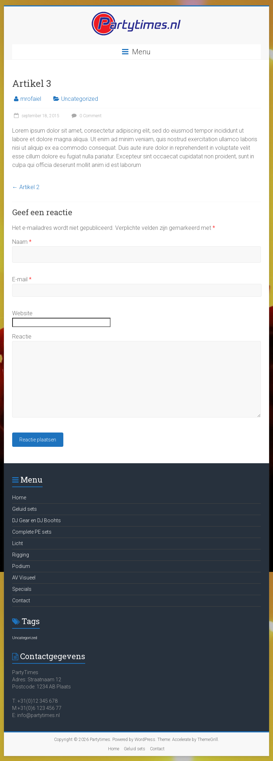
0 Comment (86, 115)
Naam (21, 241)
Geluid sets (24, 509)
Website (22, 313)
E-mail (21, 279)
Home (19, 497)
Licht (17, 543)
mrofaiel (30, 98)
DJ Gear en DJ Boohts (36, 520)
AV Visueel (23, 577)
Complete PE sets (32, 532)
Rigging (20, 555)
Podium (21, 566)
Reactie (21, 336)
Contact (21, 600)
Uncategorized (79, 98)
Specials (21, 589)
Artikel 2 (25, 187)
